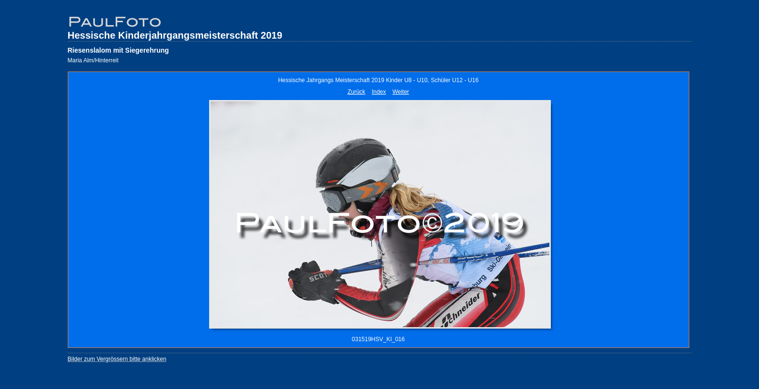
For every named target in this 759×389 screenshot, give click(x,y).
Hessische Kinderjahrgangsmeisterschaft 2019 (175, 35)
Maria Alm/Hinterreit (93, 60)
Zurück (356, 91)
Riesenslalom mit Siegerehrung (118, 50)
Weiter (401, 91)
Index (379, 91)
